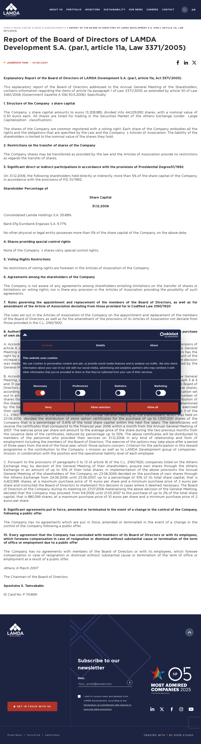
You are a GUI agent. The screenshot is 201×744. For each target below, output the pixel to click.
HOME (7, 28)
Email (81, 678)
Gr (194, 9)
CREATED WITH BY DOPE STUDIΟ (169, 735)
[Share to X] (194, 62)
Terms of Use (33, 735)
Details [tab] (100, 345)
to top (189, 632)
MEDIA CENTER (22, 28)
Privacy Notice (14, 735)
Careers (152, 9)
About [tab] (154, 345)
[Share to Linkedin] (186, 62)
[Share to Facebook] (178, 62)
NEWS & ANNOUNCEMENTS (50, 28)
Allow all (152, 407)
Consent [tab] (47, 345)
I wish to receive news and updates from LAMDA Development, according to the (106, 698)
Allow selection (100, 407)
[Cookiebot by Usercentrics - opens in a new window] (162, 334)
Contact (168, 9)
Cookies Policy (52, 735)
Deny (48, 407)
